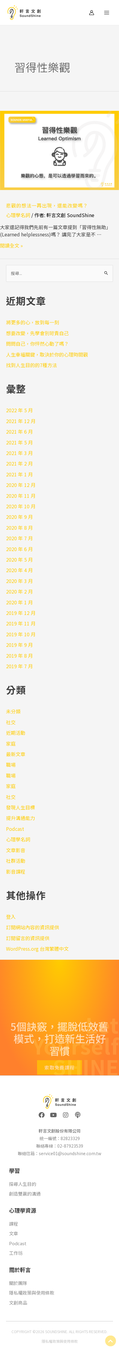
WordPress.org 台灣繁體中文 (37, 948)
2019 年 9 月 (19, 644)
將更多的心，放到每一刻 (32, 322)
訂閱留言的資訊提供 (27, 938)
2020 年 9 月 (19, 516)
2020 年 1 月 (19, 602)
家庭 (11, 743)
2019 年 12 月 (21, 612)
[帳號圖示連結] (91, 12)
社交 (11, 722)
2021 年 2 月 (19, 463)
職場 (11, 764)
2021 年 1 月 (19, 474)
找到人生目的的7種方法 (31, 365)
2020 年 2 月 (19, 591)
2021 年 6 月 (19, 431)
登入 (11, 916)
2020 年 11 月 (21, 495)
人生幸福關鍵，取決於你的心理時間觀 (47, 354)
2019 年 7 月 (19, 666)
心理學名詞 (18, 215)
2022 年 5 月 (19, 410)
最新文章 (15, 754)
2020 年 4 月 (19, 570)
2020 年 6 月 (19, 549)
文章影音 (15, 850)
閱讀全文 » (11, 245)
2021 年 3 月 (19, 453)
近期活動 (15, 732)
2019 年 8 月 (19, 655)
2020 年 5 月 (19, 559)
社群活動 (15, 860)
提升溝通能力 (20, 817)
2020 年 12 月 (21, 484)
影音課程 (15, 871)
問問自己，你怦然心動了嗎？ (37, 343)
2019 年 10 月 (21, 634)
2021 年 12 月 (21, 421)
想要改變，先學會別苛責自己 (37, 333)
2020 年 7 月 (19, 538)
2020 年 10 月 (21, 506)
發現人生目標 (20, 807)
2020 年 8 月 (19, 527)
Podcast (15, 828)
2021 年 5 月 (19, 442)
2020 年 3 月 (19, 581)
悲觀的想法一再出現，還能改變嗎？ (47, 205)
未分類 (13, 711)
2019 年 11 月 (21, 623)
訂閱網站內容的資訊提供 (32, 927)
